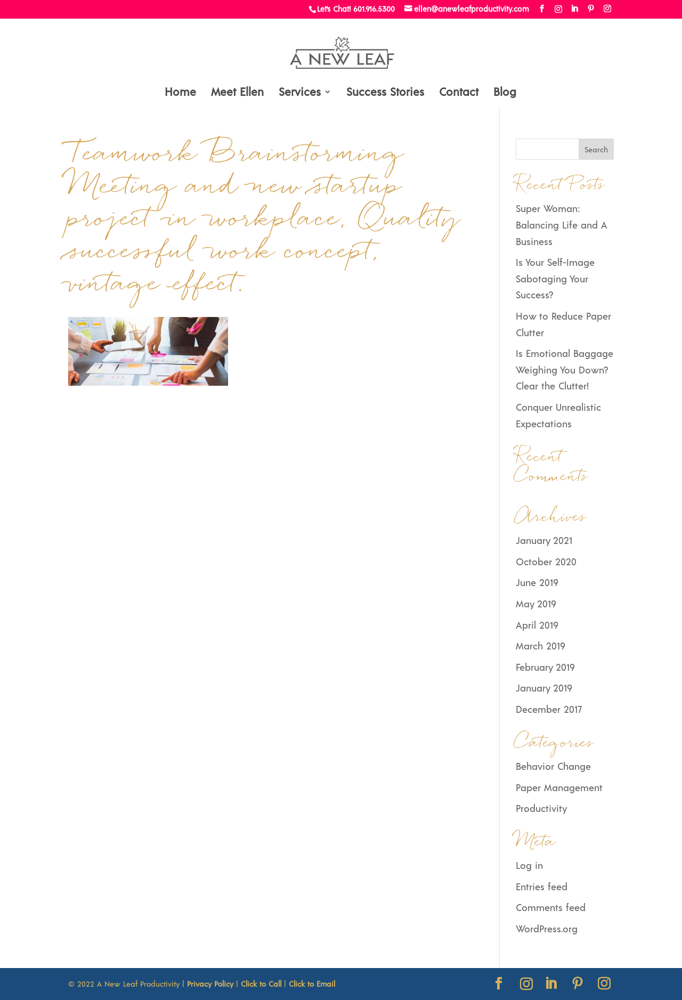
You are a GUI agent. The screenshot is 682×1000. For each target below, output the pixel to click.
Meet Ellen (237, 93)
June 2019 (537, 582)
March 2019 (540, 646)
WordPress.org (547, 928)
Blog (504, 93)
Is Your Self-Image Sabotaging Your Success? (555, 278)
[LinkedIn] (574, 9)
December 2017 (549, 709)
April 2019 (537, 625)
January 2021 (544, 540)
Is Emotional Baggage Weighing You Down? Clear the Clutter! (564, 369)
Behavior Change (553, 766)
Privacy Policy (210, 983)
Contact (458, 93)
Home (180, 93)
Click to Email (312, 983)
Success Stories (385, 93)
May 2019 (536, 603)
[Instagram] (558, 9)
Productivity (541, 808)
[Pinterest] (591, 9)
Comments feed (551, 907)
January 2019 (544, 688)
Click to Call (261, 983)
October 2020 (546, 561)
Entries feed (541, 886)
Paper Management (559, 787)
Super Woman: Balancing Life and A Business (561, 224)
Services (300, 93)
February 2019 (545, 667)
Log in (529, 865)
